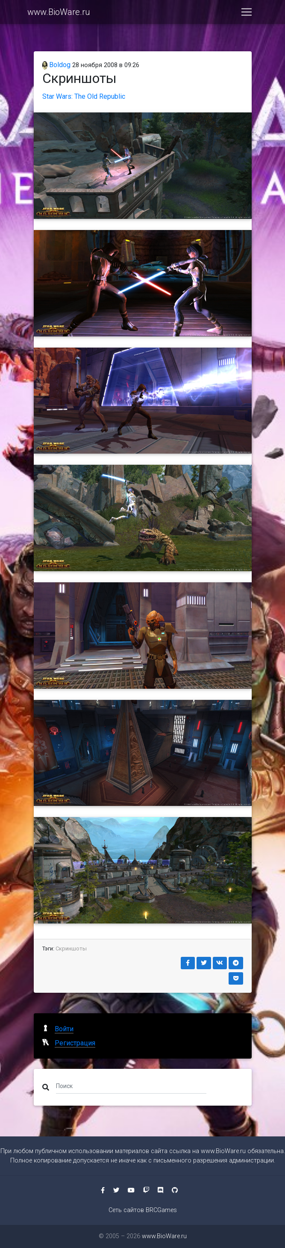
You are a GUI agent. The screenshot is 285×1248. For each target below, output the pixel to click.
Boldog (56, 65)
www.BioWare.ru (58, 14)
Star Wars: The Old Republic (83, 96)
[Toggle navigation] (246, 14)
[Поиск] (131, 1085)
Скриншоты (71, 948)
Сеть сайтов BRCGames (143, 1210)
